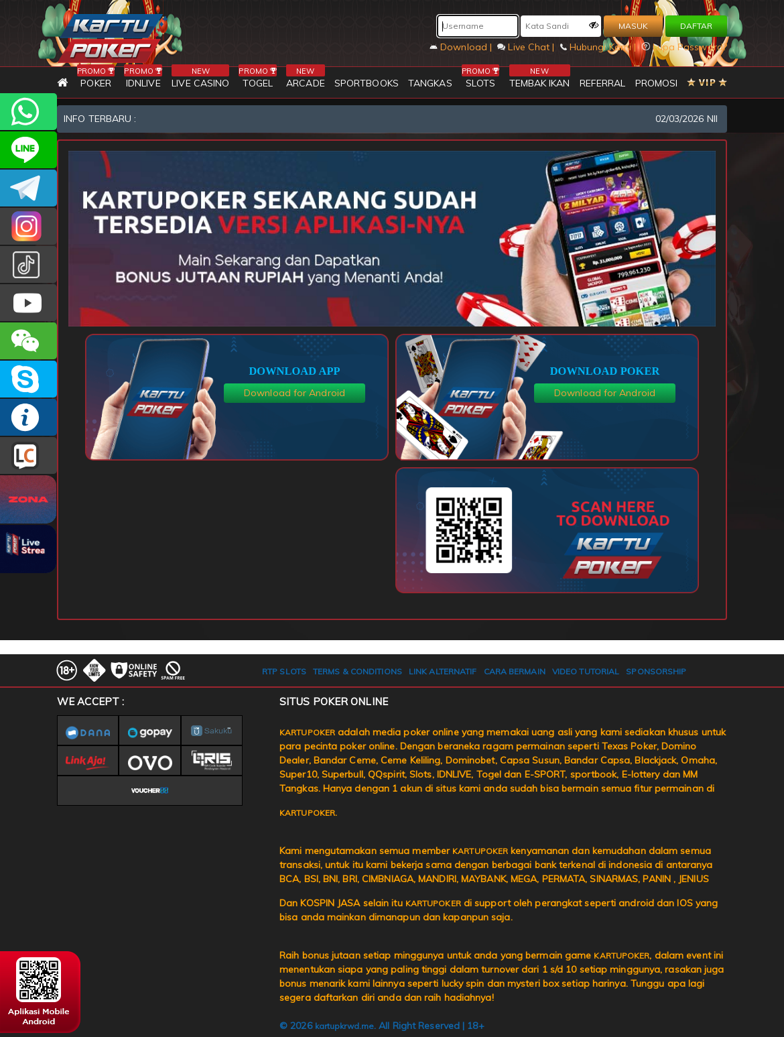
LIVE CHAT (28, 455)
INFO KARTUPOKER (28, 417)
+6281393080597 (28, 111)
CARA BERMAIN (514, 671)
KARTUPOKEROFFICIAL (28, 188)
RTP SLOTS (284, 671)
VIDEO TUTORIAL (585, 671)
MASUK (633, 26)
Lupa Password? (685, 47)
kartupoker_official (28, 149)
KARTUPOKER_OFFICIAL (28, 226)
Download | (462, 47)
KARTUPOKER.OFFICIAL (28, 302)
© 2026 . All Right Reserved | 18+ (381, 1026)
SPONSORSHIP (656, 671)
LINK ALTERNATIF (443, 671)
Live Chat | (527, 47)
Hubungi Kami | (599, 47)
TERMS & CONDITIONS (357, 671)
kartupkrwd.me (344, 1026)
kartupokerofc (28, 264)
